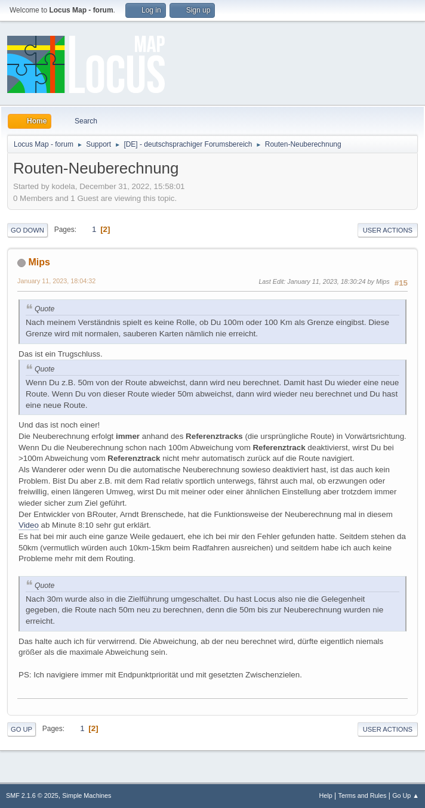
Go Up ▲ (405, 795)
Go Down (27, 230)
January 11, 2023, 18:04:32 (56, 280)
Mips (39, 262)
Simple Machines (86, 795)
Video (29, 525)
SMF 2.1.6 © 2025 (32, 795)
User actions (387, 230)
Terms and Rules (362, 795)
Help (325, 795)
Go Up (21, 729)
